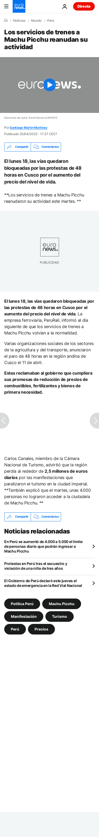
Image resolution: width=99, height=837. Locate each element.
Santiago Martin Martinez (28, 128)
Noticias (19, 20)
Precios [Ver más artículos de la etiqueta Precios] (41, 629)
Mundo (36, 20)
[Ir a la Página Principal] (19, 6)
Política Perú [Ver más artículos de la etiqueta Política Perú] (22, 603)
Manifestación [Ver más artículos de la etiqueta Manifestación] (24, 616)
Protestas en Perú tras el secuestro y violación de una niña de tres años (35, 566)
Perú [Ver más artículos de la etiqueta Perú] (15, 629)
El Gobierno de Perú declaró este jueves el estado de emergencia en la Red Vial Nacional (43, 583)
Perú (50, 20)
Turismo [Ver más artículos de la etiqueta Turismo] (59, 616)
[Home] (5, 20)
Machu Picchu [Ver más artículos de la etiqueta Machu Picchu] (61, 603)
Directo (84, 6)
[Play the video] (49, 85)
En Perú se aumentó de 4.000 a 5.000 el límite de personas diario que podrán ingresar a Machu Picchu (43, 546)
